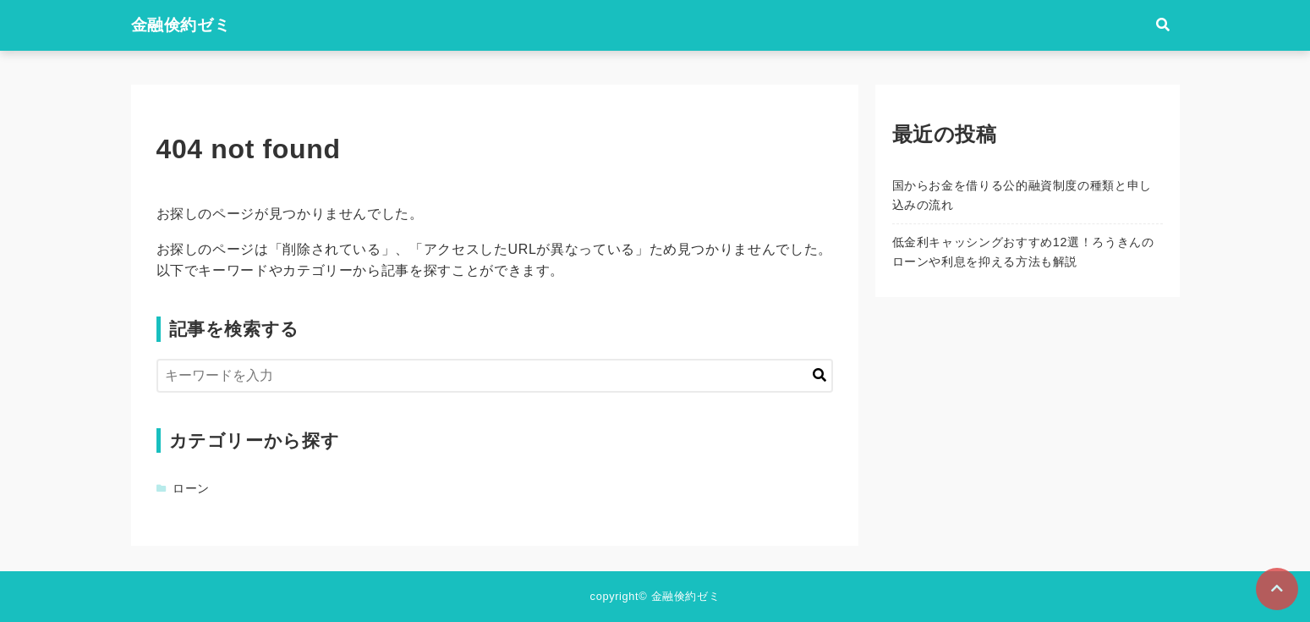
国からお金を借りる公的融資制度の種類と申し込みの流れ (1022, 195)
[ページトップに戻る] (1277, 589)
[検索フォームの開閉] (1163, 25)
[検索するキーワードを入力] (494, 376)
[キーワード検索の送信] (819, 376)
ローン (191, 488)
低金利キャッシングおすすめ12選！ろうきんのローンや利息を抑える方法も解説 (1023, 251)
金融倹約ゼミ (181, 25)
